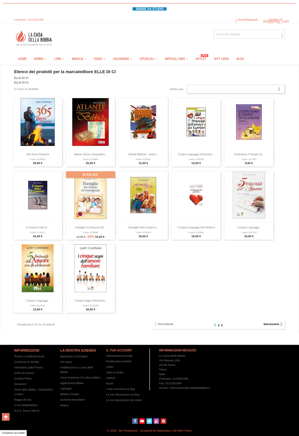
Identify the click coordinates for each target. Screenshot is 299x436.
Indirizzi (110, 377)
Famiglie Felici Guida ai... (143, 227)
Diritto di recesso (24, 373)
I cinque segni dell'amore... (90, 300)
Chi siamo (66, 361)
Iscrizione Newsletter (72, 399)
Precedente (164, 324)
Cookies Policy (23, 378)
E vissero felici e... (37, 227)
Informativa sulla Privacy (28, 367)
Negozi (64, 405)
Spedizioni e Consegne (74, 356)
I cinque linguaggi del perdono (196, 227)
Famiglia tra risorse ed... (90, 227)
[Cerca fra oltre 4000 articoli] (249, 34)
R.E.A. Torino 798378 (26, 410)
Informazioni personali (119, 355)
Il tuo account (119, 350)
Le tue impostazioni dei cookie (124, 400)
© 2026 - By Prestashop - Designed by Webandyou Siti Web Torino (149, 430)
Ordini (109, 366)
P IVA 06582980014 (26, 405)
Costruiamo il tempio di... (249, 154)
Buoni (109, 383)
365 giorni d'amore (37, 154)
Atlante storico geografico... (90, 154)
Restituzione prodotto (118, 361)
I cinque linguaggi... (249, 227)
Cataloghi (66, 388)
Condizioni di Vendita (26, 361)
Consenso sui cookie (13, 432)
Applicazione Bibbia (72, 383)
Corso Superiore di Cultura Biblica (80, 377)
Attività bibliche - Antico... (143, 154)
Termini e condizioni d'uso (29, 356)
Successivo (273, 324)
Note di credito (114, 372)
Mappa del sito (22, 399)
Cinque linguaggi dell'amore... (196, 154)
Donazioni (20, 384)
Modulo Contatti (69, 394)
